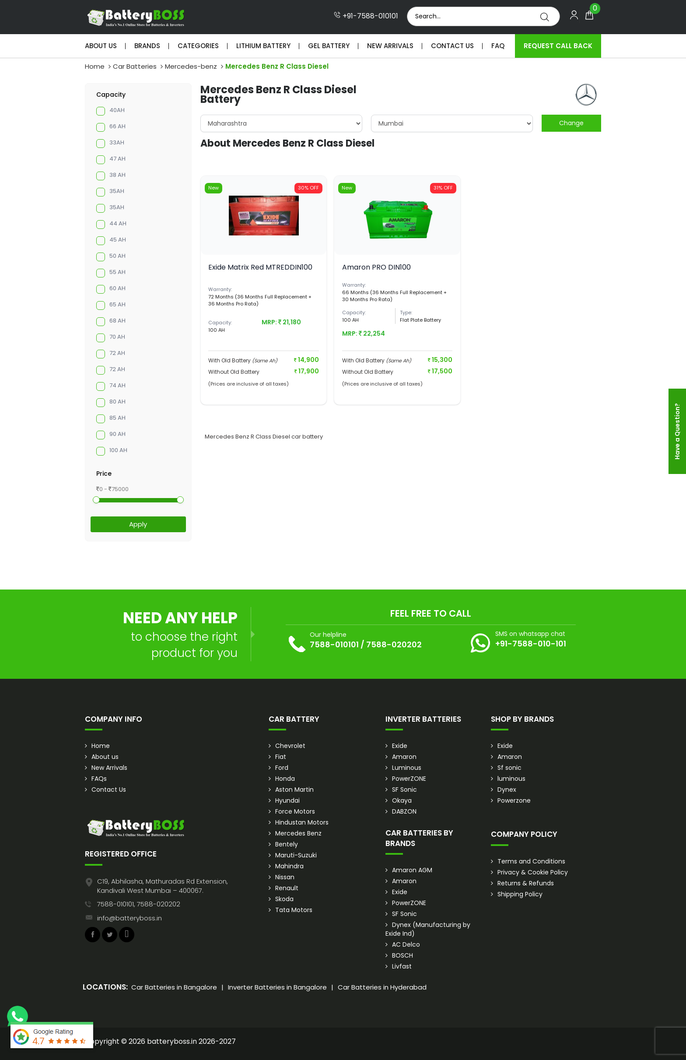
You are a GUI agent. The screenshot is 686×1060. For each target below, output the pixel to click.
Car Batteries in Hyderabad (382, 987)
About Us (101, 45)
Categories (198, 45)
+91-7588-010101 (366, 16)
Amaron (404, 756)
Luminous (406, 767)
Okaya (402, 800)
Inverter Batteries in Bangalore (277, 987)
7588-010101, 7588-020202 (138, 904)
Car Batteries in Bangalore (174, 987)
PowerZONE (409, 778)
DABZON (404, 811)
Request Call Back (558, 45)
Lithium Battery (263, 45)
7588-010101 (334, 644)
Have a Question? (677, 431)
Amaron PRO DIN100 (376, 267)
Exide (399, 745)
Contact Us (452, 45)
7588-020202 (394, 644)
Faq (497, 45)
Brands (147, 45)
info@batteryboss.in (129, 918)
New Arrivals (390, 45)
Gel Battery (329, 45)
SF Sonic (404, 789)
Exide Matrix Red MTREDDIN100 (260, 267)
